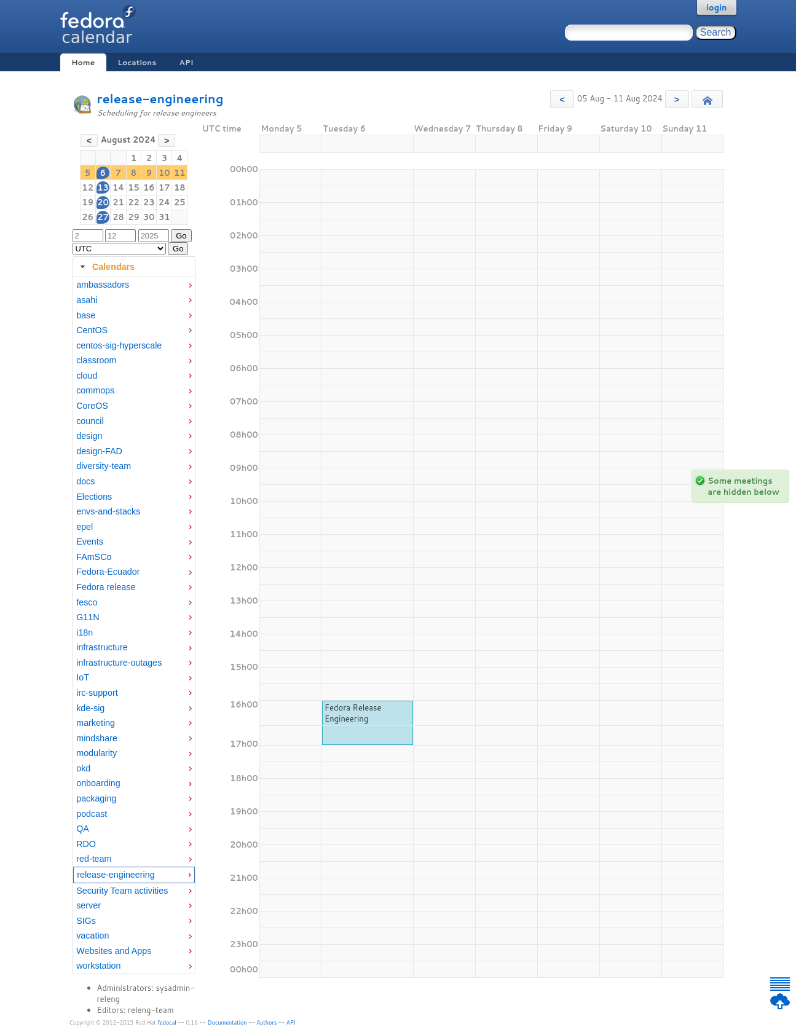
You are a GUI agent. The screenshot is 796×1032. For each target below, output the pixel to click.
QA (82, 828)
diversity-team (103, 466)
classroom (96, 360)
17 (164, 187)
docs (85, 481)
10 (164, 172)
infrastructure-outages (119, 663)
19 (87, 202)
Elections (94, 497)
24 (164, 202)
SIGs (86, 921)
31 (164, 217)
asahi (86, 300)
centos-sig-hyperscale (119, 345)
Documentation (227, 1022)
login (716, 7)
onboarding (98, 783)
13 (103, 187)
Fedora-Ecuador (108, 572)
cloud (86, 375)
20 (103, 202)
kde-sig (90, 708)
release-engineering (160, 98)
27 (103, 217)
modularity (96, 753)
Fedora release (105, 587)
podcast (91, 814)
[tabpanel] (134, 625)
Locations (136, 62)
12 (87, 187)
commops (95, 390)
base (85, 315)
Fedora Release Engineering (353, 713)
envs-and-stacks (108, 511)
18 (180, 187)
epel (84, 527)
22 (134, 202)
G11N (87, 617)
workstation (98, 966)
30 (149, 217)
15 (134, 187)
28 (118, 217)
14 (118, 187)
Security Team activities (122, 891)
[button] (562, 99)
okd (83, 768)
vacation (92, 935)
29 (134, 217)
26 (87, 217)
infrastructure (101, 647)
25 (180, 202)
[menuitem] (134, 285)
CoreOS (92, 406)
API (186, 62)
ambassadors (102, 285)
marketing (95, 723)
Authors (266, 1022)
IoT (82, 677)
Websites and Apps (113, 951)
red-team (93, 859)
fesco (86, 602)
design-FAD (99, 451)
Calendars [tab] (106, 267)
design (89, 436)
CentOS (92, 330)
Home (83, 62)
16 (149, 187)
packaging (96, 798)
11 (180, 172)
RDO (86, 844)
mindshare (96, 738)
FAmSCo (93, 557)
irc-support (97, 693)
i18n (84, 632)
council (90, 421)
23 (149, 202)
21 (118, 202)
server (88, 905)
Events (89, 541)
